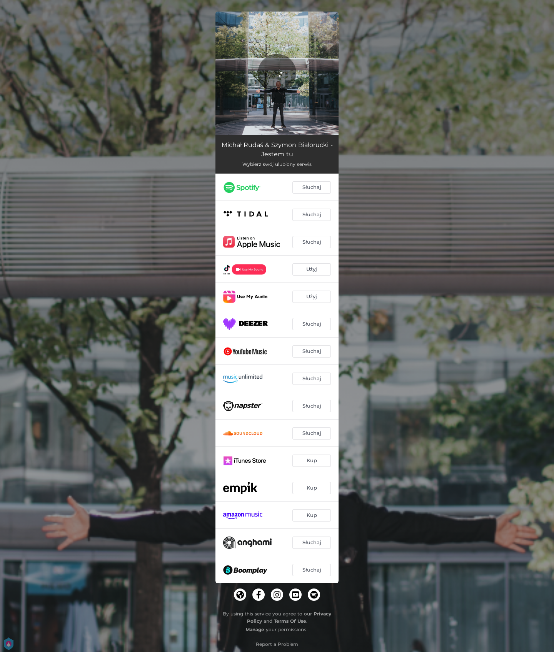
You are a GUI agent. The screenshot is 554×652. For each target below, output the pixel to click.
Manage (254, 629)
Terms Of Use (290, 621)
